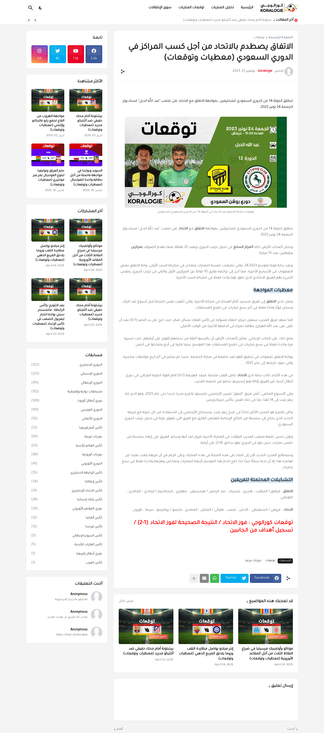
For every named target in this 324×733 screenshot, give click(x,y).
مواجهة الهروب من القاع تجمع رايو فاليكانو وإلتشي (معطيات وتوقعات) (48, 123)
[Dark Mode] (40, 8)
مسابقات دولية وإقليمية (66, 392)
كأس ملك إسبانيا (66, 500)
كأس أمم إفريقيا (66, 428)
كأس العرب (66, 563)
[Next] (28, 20)
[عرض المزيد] (193, 578)
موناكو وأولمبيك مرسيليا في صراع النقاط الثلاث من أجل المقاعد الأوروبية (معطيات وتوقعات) (267, 654)
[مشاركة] (123, 71)
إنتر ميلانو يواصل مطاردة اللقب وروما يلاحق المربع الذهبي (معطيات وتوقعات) (206, 654)
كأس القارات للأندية (66, 545)
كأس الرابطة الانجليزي (66, 473)
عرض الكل (126, 601)
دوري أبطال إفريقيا (66, 554)
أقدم (120, 729)
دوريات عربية (253, 560)
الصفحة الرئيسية (281, 37)
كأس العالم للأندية (66, 446)
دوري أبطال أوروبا (66, 401)
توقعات (259, 37)
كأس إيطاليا (66, 482)
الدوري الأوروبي (66, 464)
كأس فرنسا (66, 527)
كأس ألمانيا (66, 518)
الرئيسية (247, 8)
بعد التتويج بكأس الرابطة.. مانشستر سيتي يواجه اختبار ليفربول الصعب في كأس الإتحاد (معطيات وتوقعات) (48, 317)
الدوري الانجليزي (66, 365)
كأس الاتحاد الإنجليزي (66, 491)
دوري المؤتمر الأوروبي (66, 509)
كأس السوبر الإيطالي (66, 536)
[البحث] (30, 8)
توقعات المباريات (191, 8)
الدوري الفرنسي (66, 410)
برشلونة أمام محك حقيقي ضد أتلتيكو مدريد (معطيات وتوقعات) (226, 20)
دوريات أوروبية (66, 455)
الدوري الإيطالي (66, 383)
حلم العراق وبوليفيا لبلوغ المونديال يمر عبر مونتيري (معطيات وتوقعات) (48, 178)
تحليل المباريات (222, 8)
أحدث (291, 729)
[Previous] (35, 20)
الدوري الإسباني (66, 374)
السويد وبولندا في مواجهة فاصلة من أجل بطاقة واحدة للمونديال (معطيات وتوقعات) (86, 178)
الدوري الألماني (66, 419)
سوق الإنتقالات (160, 8)
